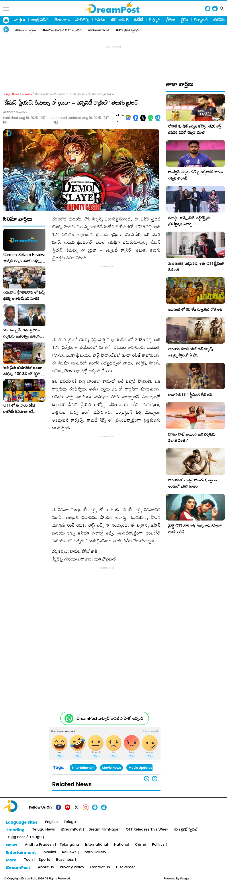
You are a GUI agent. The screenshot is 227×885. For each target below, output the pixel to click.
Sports (44, 859)
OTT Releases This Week (147, 829)
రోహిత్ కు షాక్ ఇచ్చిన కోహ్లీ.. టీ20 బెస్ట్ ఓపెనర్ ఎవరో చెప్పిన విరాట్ (194, 129)
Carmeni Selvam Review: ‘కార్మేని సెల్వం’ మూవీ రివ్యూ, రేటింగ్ (24, 258)
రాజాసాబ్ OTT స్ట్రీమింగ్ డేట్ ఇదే (190, 394)
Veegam (186, 878)
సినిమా (100, 19)
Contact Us (100, 867)
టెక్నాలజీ (201, 19)
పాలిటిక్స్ (82, 19)
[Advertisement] (113, 59)
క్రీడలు (170, 19)
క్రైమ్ (184, 19)
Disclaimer (125, 867)
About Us (46, 867)
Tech (28, 859)
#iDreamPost (98, 30)
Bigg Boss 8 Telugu (25, 837)
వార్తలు (19, 19)
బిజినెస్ (219, 19)
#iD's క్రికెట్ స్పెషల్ (127, 30)
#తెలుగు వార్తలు (25, 30)
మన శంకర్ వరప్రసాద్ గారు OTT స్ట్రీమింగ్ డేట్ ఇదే (196, 266)
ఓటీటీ (138, 19)
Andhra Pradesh (39, 844)
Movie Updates (140, 767)
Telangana (69, 844)
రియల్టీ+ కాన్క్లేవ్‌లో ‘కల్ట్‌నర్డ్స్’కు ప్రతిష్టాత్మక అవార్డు (189, 221)
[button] (154, 778)
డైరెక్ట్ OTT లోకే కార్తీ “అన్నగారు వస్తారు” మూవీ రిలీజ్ (195, 529)
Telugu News (10, 94)
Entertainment (83, 767)
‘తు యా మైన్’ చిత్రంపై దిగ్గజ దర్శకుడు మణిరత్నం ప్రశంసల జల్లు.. (22, 333)
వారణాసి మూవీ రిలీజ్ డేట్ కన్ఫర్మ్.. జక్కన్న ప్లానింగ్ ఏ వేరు (191, 352)
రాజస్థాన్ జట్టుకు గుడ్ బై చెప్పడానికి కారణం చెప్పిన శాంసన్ (196, 175)
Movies (50, 852)
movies (27, 94)
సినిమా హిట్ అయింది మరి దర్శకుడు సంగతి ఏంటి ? (191, 437)
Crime (140, 844)
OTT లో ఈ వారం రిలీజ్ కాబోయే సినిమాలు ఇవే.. (19, 408)
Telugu (70, 822)
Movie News (111, 767)
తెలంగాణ (62, 19)
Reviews (69, 852)
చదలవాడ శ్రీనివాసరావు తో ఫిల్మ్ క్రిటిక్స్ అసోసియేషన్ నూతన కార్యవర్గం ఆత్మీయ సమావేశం (24, 295)
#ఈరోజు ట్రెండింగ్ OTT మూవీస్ (62, 30)
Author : (15, 112)
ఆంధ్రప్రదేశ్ (40, 19)
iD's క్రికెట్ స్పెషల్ (185, 829)
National (121, 844)
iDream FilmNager (104, 829)
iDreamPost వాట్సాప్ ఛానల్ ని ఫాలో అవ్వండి (109, 718)
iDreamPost (71, 829)
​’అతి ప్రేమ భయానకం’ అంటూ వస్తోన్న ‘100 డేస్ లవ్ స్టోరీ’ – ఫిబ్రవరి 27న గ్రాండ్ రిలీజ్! (23, 370)
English (51, 822)
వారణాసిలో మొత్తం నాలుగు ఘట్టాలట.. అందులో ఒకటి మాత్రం (193, 483)
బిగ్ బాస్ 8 (119, 19)
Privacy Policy (72, 867)
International (96, 844)
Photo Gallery (94, 852)
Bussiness (65, 859)
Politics (158, 844)
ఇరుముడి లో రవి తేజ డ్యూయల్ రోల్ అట (195, 309)
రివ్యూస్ (154, 19)
